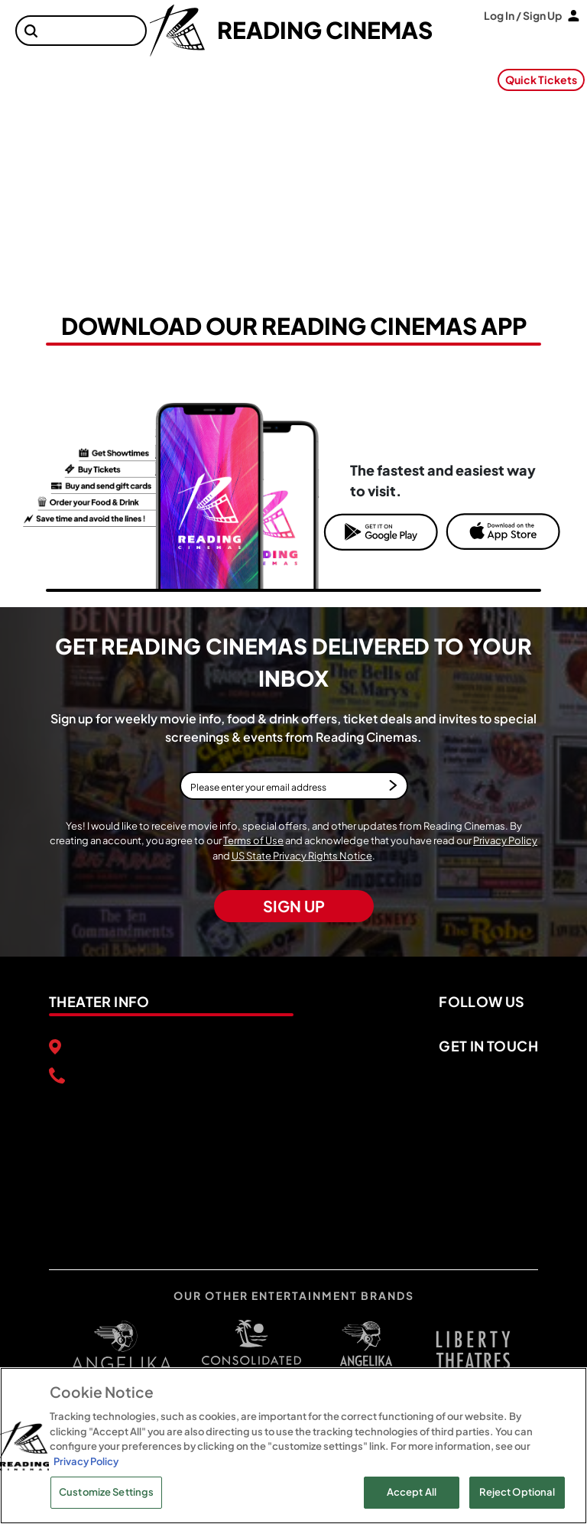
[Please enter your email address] (294, 786)
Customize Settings (106, 1492)
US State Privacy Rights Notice (302, 856)
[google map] (171, 1159)
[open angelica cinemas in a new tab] (121, 1350)
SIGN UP (294, 905)
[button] (31, 31)
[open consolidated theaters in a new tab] (244, 1349)
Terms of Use (253, 840)
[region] (293, 1445)
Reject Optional (517, 1492)
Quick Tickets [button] (541, 79)
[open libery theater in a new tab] (366, 1350)
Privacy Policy (505, 840)
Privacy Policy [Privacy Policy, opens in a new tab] (86, 1461)
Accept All (411, 1492)
